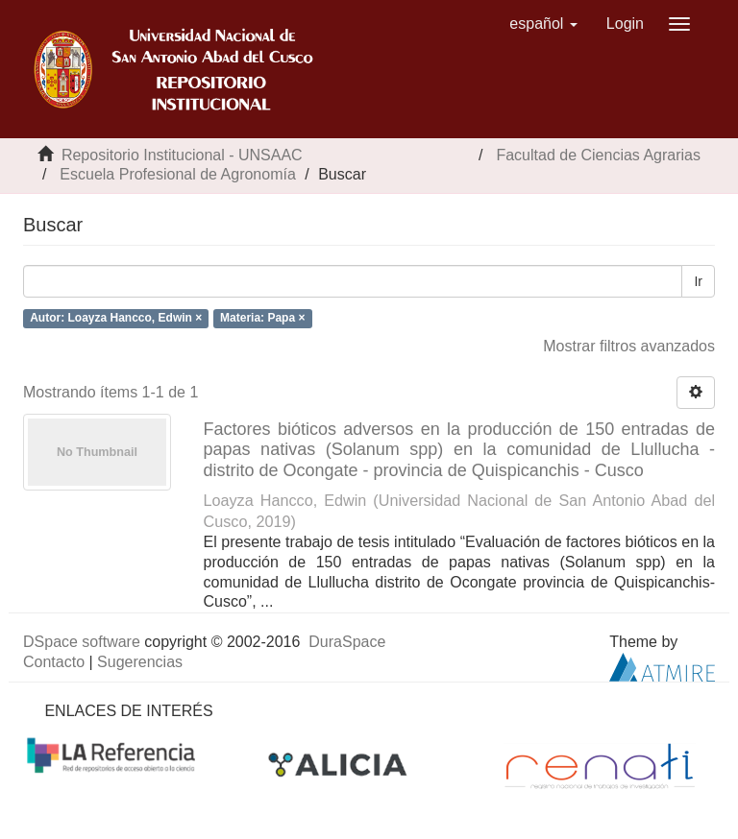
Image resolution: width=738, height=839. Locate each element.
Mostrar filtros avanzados (629, 346)
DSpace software (81, 642)
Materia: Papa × (262, 317)
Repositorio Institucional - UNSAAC (182, 155)
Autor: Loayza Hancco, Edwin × (116, 317)
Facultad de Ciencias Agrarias (598, 155)
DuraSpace (346, 642)
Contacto (54, 662)
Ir (698, 281)
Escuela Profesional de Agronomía (177, 174)
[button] (543, 24)
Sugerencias (140, 662)
